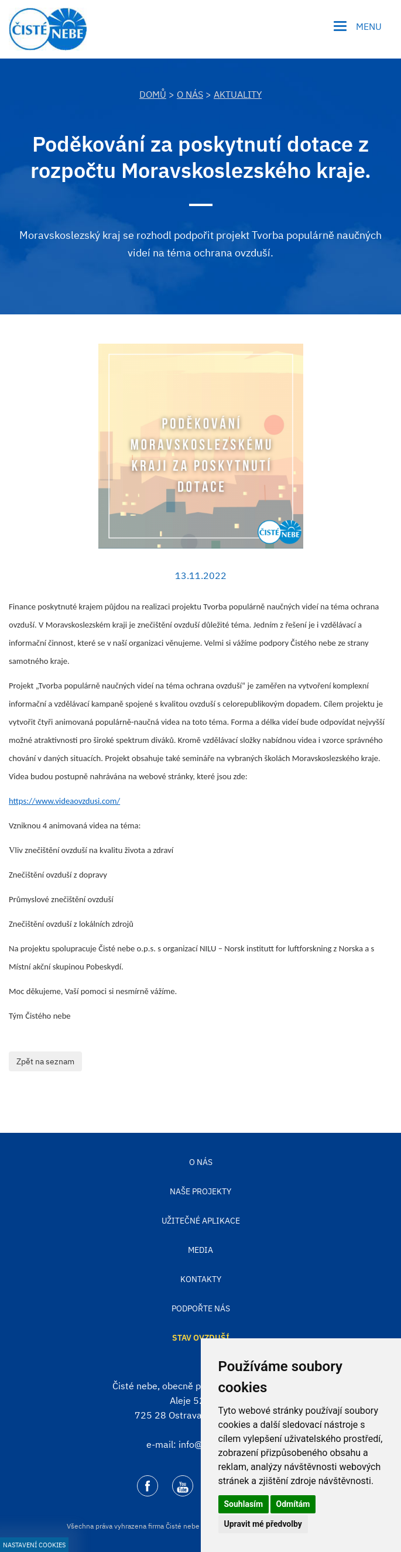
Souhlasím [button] (243, 1504)
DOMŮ (152, 94)
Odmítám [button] (293, 1504)
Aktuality (238, 94)
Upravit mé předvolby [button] (263, 1524)
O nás (190, 94)
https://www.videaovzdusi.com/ (64, 801)
